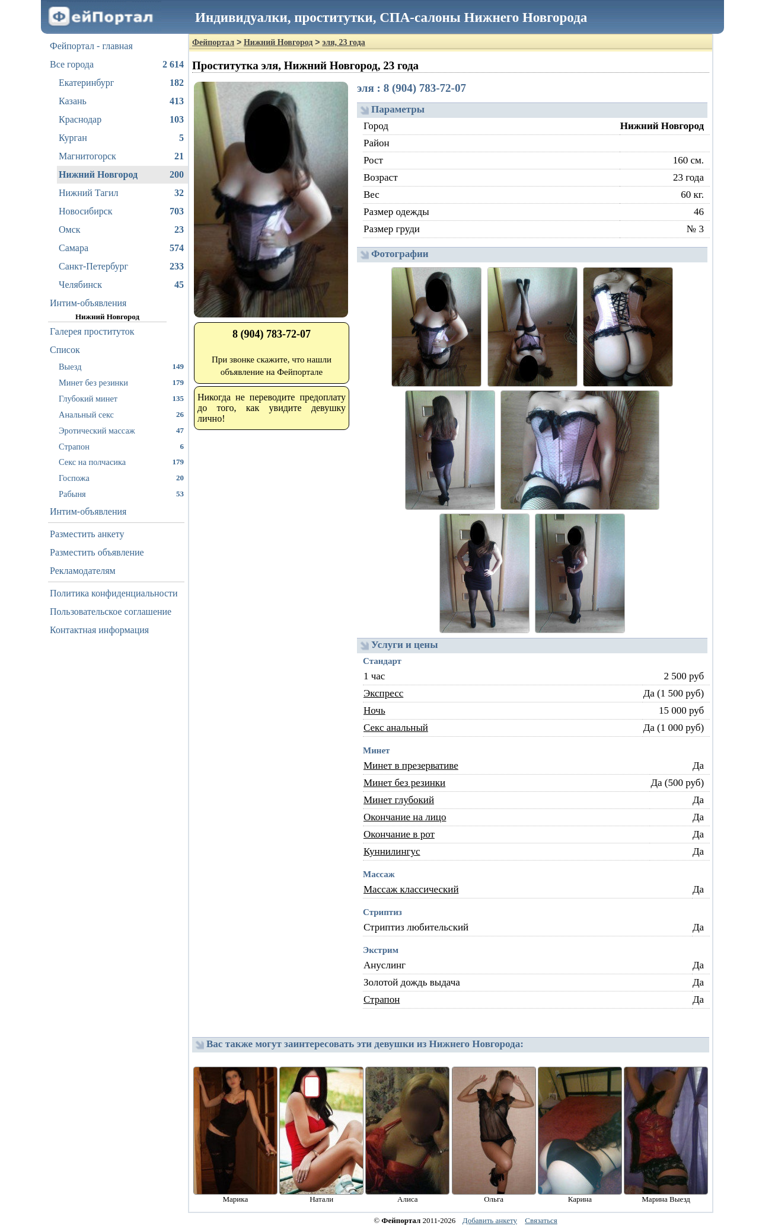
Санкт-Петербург (121, 266)
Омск (121, 230)
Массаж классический (411, 889)
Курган (121, 138)
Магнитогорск (121, 156)
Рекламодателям (83, 571)
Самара (121, 248)
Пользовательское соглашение (110, 611)
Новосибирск (121, 211)
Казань (121, 101)
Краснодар (121, 120)
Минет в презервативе (410, 765)
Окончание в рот (399, 834)
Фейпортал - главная (91, 46)
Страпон (121, 446)
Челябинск (121, 285)
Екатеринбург (121, 83)
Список (65, 350)
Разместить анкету (87, 534)
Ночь (374, 710)
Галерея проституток (92, 331)
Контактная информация (99, 630)
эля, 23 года (343, 42)
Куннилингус (391, 851)
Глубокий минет (121, 398)
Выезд (121, 366)
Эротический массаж (121, 430)
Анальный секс (121, 414)
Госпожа (121, 477)
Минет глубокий (398, 799)
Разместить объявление (97, 552)
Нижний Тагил (121, 193)
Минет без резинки (121, 382)
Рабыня (121, 493)
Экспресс (383, 693)
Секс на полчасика (121, 461)
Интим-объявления (88, 303)
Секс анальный (395, 727)
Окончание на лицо (404, 817)
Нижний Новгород (121, 175)
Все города (117, 64)
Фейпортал (213, 42)
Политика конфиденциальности (114, 593)
